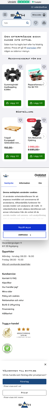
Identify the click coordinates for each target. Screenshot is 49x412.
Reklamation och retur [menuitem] (13, 300)
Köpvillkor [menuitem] (6, 282)
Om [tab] (40, 183)
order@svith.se (40, 7)
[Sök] (27, 23)
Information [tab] (24, 183)
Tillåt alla (24, 227)
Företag (24, 381)
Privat (24, 392)
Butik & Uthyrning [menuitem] (11, 304)
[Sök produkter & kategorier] (16, 23)
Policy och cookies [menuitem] (10, 296)
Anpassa (24, 235)
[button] (5, 14)
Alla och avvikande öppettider (16, 264)
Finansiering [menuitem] (8, 309)
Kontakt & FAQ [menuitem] (9, 278)
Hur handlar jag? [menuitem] (10, 287)
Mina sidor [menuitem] (7, 291)
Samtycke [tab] (8, 183)
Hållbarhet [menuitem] (7, 313)
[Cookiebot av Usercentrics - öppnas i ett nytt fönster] (35, 175)
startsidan (31, 47)
